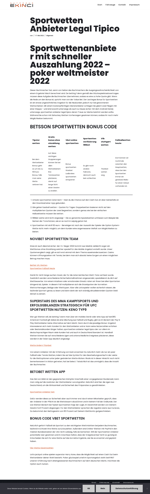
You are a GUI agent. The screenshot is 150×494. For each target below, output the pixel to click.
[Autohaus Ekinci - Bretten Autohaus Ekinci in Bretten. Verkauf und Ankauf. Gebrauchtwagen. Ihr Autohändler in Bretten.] (21, 4)
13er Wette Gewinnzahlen (41, 450)
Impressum (134, 4)
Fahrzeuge (110, 4)
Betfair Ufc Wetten (38, 266)
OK (88, 488)
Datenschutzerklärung (127, 488)
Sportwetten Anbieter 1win (42, 393)
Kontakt (122, 4)
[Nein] (147, 488)
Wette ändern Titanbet (40, 347)
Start (100, 4)
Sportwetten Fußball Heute (42, 269)
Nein (103, 488)
